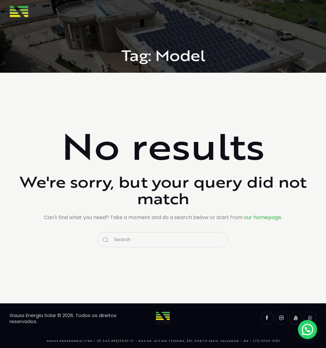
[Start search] (106, 240)
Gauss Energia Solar (33, 315)
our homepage (262, 217)
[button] (307, 329)
